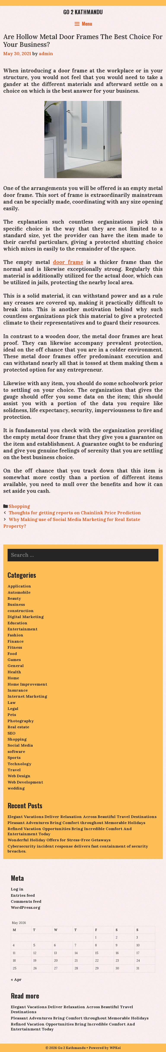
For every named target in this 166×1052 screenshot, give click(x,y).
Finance (16, 641)
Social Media (20, 745)
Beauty (14, 598)
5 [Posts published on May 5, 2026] (34, 945)
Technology (19, 763)
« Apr (16, 979)
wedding (16, 788)
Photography (21, 720)
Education (17, 622)
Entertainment (22, 628)
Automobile (19, 592)
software (16, 751)
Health (14, 671)
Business (16, 604)
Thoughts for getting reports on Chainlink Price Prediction (75, 513)
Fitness (15, 647)
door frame (68, 262)
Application (19, 586)
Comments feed (26, 901)
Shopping (19, 506)
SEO (11, 733)
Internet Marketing (27, 696)
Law (12, 702)
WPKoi (115, 1048)
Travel (14, 769)
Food (12, 653)
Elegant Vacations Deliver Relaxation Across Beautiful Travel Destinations (82, 816)
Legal (13, 708)
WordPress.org (25, 907)
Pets (12, 714)
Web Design (19, 775)
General (16, 665)
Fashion (15, 635)
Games (14, 659)
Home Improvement (27, 684)
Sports (14, 757)
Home (13, 677)
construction (21, 610)
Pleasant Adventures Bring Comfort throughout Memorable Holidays (76, 822)
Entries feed (23, 895)
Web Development (25, 782)
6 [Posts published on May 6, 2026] (55, 945)
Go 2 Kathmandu (83, 12)
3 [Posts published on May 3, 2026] (137, 937)
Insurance (18, 690)
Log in (17, 889)
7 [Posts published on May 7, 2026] (75, 945)
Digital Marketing (26, 616)
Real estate (18, 726)
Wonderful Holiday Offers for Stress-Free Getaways (59, 839)
